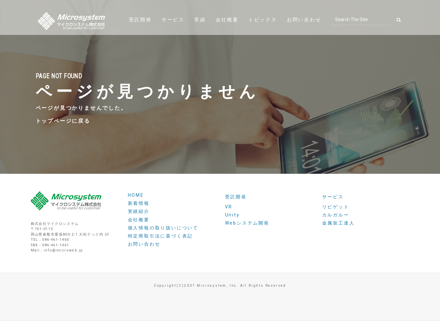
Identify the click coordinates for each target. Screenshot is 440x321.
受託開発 (140, 27)
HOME (136, 195)
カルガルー (335, 214)
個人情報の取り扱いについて (163, 227)
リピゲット (335, 206)
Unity (232, 214)
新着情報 (139, 203)
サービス (173, 27)
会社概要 (227, 27)
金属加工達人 (338, 223)
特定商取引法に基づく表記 (160, 235)
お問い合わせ (304, 27)
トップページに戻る (63, 121)
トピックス (262, 27)
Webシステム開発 (247, 223)
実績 (200, 27)
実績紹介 (139, 211)
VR (229, 206)
